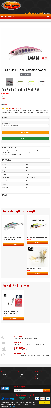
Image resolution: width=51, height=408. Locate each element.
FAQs (38, 374)
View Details (13, 244)
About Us (5, 374)
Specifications (6, 160)
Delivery (22, 374)
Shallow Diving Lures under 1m (11, 22)
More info (12, 406)
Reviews (4, 195)
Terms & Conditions (42, 381)
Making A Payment (24, 377)
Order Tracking (23, 381)
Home (1, 22)
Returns (22, 379)
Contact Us (5, 377)
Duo (6, 104)
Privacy (38, 377)
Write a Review (19, 108)
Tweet (3, 98)
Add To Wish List (25, 139)
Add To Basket (25, 132)
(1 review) (11, 108)
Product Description (9, 147)
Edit (38, 13)
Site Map (39, 379)
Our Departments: (7, 16)
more (2, 114)
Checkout (47, 13)
